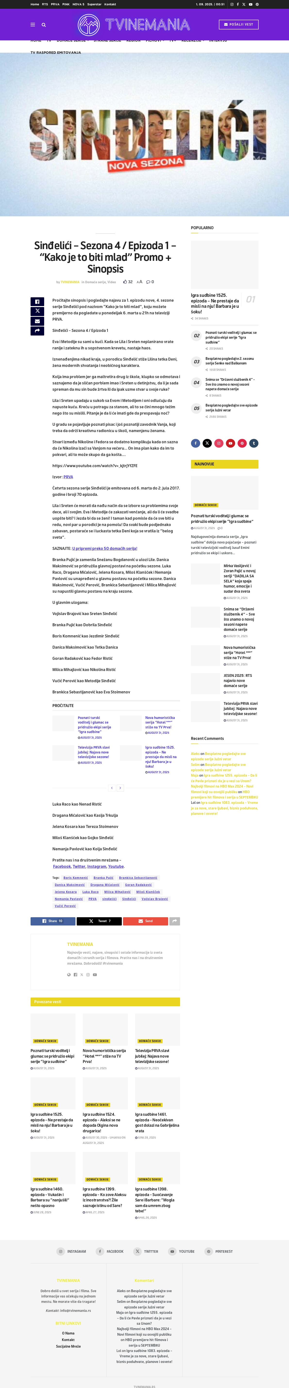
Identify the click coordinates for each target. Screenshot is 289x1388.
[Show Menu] (33, 24)
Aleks (195, 754)
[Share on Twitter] (37, 315)
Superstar (94, 4)
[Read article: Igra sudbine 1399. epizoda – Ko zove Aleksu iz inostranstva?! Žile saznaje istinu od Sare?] (105, 1169)
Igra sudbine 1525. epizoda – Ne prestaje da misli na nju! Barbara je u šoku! (161, 757)
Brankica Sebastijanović (138, 878)
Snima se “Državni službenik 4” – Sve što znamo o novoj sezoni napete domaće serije (230, 384)
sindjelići (109, 899)
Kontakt (110, 4)
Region (133, 40)
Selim (195, 765)
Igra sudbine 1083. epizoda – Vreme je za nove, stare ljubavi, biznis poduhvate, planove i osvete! (224, 808)
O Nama (68, 1334)
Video (111, 282)
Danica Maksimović (70, 885)
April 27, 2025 (94, 1213)
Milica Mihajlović (117, 892)
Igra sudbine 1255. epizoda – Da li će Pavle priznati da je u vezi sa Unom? (144, 1319)
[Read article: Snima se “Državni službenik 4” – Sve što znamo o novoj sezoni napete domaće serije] (205, 617)
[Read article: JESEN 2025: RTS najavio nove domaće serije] (205, 683)
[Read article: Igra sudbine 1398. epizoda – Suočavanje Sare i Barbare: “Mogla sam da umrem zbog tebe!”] (157, 1169)
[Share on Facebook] (37, 303)
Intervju (218, 40)
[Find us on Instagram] (218, 443)
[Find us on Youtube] (230, 443)
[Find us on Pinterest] (242, 443)
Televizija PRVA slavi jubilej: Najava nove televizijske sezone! (94, 752)
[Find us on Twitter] (207, 443)
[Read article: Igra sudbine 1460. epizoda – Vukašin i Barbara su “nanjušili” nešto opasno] (53, 1169)
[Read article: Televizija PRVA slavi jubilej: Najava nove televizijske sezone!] (63, 753)
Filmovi (153, 40)
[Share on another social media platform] (37, 338)
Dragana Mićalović (105, 885)
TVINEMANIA (70, 282)
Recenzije (191, 40)
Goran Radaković (138, 885)
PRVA (55, 4)
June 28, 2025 (145, 1138)
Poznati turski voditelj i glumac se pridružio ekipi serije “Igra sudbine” (52, 1057)
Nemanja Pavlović (69, 899)
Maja (194, 775)
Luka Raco (91, 892)
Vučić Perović (65, 906)
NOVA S (78, 4)
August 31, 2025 (90, 737)
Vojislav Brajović (155, 899)
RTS (45, 4)
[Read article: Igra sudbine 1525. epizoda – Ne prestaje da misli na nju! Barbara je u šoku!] (131, 753)
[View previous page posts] (112, 788)
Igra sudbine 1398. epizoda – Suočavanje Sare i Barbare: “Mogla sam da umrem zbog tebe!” (154, 1201)
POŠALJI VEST (238, 25)
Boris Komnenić (76, 878)
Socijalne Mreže (68, 1347)
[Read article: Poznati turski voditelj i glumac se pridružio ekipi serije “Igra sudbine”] (63, 723)
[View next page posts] (120, 788)
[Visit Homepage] (132, 24)
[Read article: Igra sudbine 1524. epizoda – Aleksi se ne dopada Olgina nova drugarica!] (105, 1094)
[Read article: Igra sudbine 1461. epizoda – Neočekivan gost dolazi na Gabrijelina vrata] (157, 1094)
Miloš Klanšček (148, 892)
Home (35, 4)
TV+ (172, 40)
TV (49, 40)
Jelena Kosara (66, 892)
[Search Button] (44, 24)
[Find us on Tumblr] (253, 443)
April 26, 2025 (146, 1219)
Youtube (116, 866)
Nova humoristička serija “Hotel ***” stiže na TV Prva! (160, 722)
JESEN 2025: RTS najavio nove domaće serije (238, 680)
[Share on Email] (37, 326)
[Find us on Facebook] (195, 443)
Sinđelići (129, 899)
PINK (66, 4)
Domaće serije (71, 40)
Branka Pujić (104, 878)
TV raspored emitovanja (56, 52)
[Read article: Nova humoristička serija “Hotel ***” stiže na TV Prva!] (131, 723)
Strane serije (107, 40)
